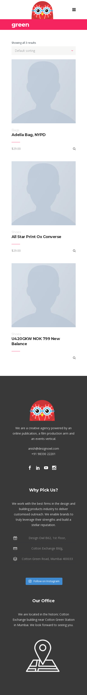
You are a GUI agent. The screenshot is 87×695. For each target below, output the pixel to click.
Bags (15, 130)
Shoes (16, 232)
